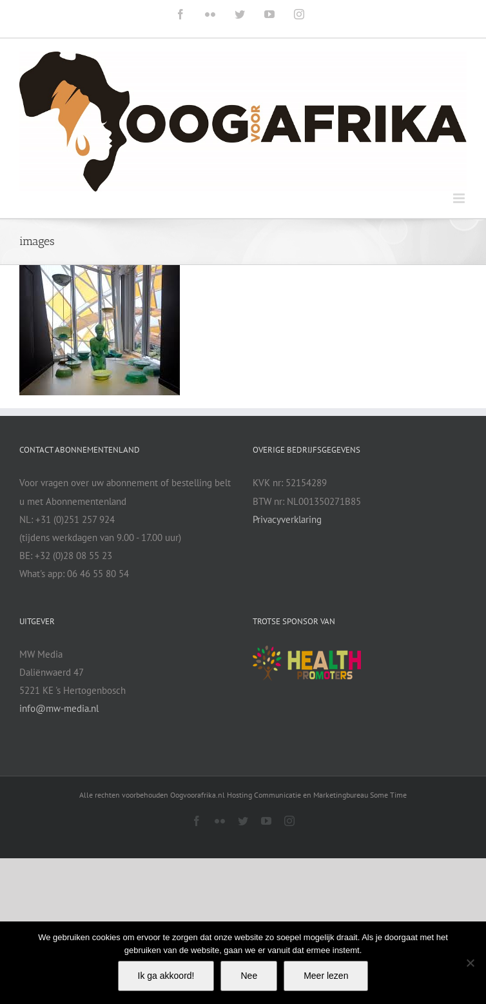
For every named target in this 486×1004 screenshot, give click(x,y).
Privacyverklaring (287, 519)
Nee (248, 975)
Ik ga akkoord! (166, 975)
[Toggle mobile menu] (460, 198)
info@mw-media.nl (59, 708)
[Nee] (469, 962)
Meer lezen (326, 975)
